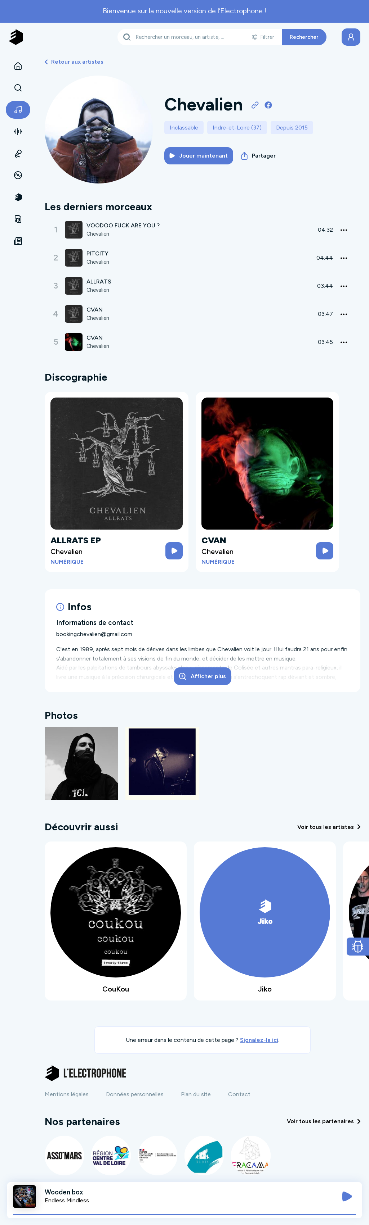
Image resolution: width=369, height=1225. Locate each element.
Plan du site (196, 1094)
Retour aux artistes (74, 61)
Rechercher (304, 37)
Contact (239, 1094)
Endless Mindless (67, 1200)
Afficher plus (202, 676)
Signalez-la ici (259, 1039)
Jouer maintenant (198, 155)
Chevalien (97, 234)
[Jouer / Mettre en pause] (347, 1197)
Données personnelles (135, 1094)
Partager (258, 156)
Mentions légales (67, 1094)
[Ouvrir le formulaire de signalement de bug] (358, 947)
